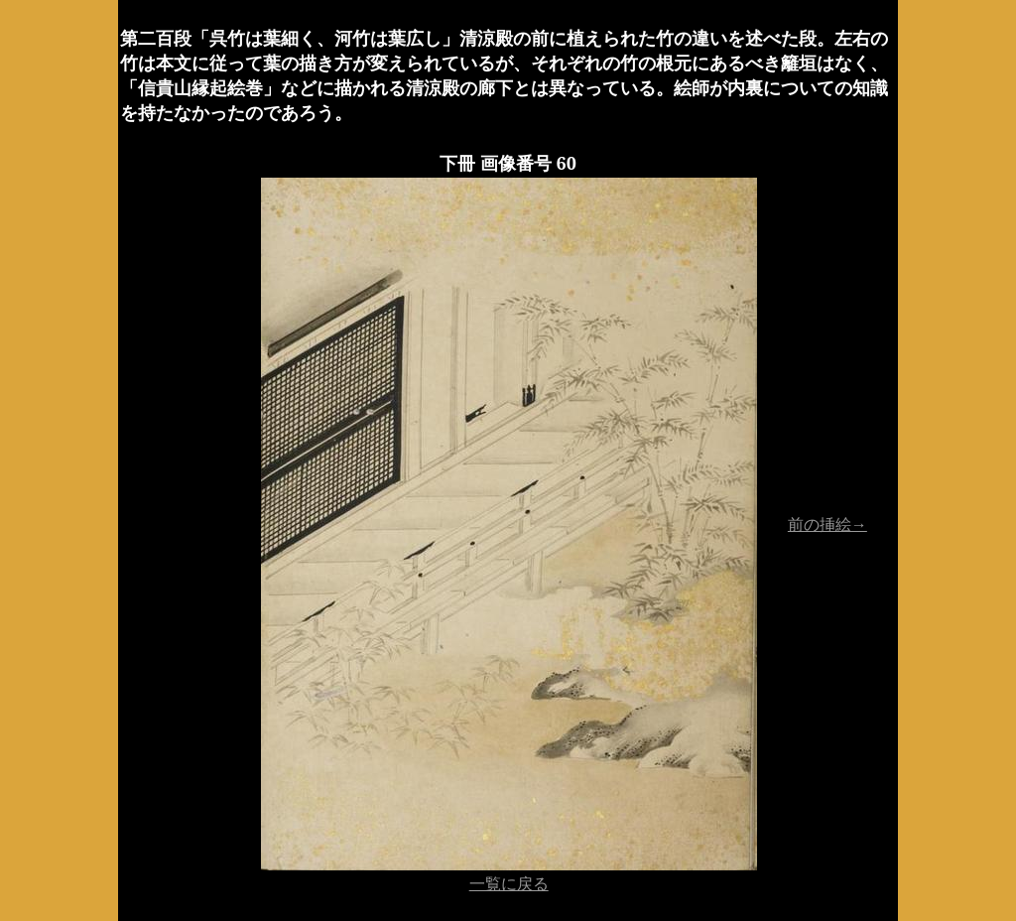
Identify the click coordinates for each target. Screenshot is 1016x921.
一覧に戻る (509, 883)
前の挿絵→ (827, 524)
